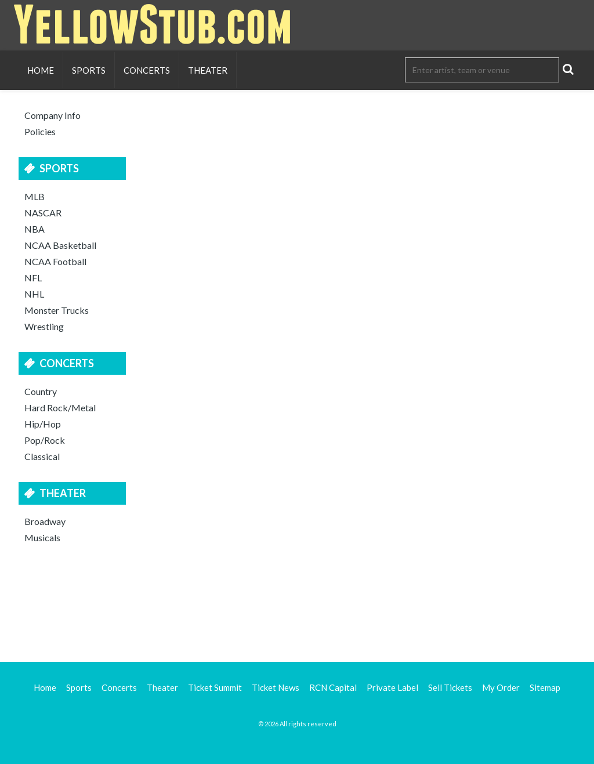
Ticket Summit (215, 687)
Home (40, 70)
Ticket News (275, 687)
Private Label (392, 687)
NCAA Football (55, 261)
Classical (42, 456)
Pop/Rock (44, 440)
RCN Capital (333, 687)
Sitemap (545, 687)
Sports (89, 70)
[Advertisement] (297, 601)
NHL (34, 293)
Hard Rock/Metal (60, 407)
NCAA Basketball (60, 245)
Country (40, 391)
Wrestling (44, 326)
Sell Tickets (450, 687)
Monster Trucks (56, 310)
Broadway (45, 521)
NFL (33, 277)
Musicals (42, 537)
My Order (501, 687)
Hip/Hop (42, 423)
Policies (40, 131)
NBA (34, 228)
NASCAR (42, 212)
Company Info (52, 115)
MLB (34, 196)
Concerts (147, 70)
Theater (207, 70)
